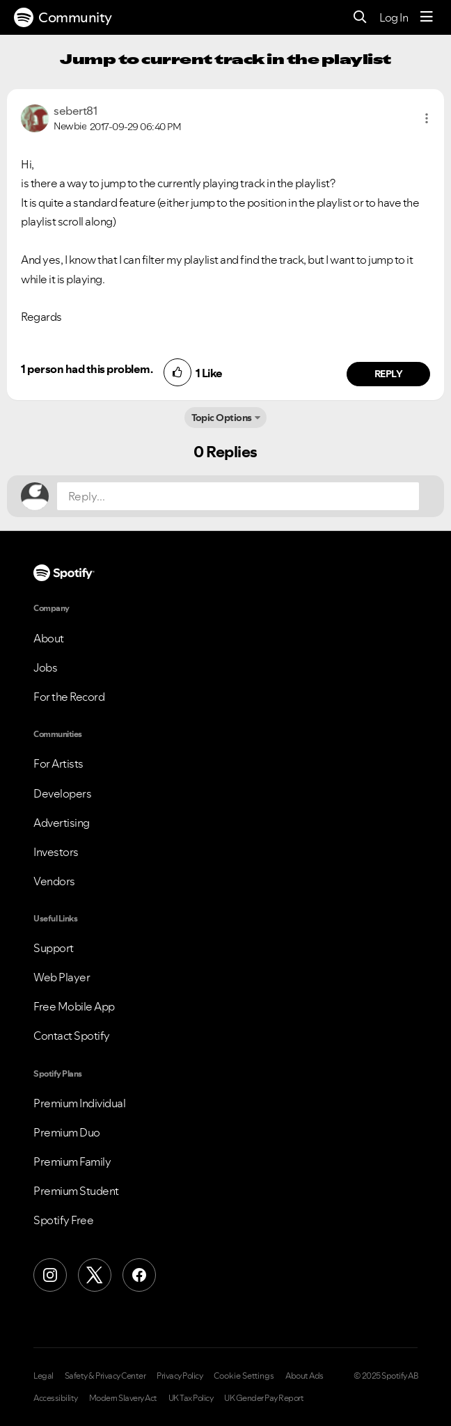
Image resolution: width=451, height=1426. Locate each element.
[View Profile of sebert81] (75, 110)
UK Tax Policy (191, 1398)
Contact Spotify (71, 1035)
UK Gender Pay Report (263, 1398)
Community (63, 17)
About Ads (304, 1375)
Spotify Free (63, 1220)
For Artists (58, 763)
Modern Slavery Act (123, 1398)
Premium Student (76, 1190)
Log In (393, 17)
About (48, 638)
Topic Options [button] (221, 418)
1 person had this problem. (86, 369)
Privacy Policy (180, 1375)
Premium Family (72, 1161)
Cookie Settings (244, 1375)
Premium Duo (66, 1132)
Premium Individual (79, 1103)
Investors (56, 851)
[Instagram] (50, 1275)
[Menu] (426, 17)
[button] (426, 118)
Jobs (45, 667)
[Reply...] (238, 496)
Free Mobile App (74, 1006)
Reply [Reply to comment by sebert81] (388, 374)
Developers (62, 793)
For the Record (68, 696)
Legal (43, 1375)
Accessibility (55, 1398)
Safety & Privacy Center (105, 1375)
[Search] (360, 18)
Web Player (61, 977)
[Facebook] (139, 1275)
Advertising (61, 822)
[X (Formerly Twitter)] (94, 1275)
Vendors (54, 881)
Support (53, 948)
